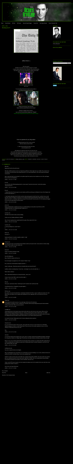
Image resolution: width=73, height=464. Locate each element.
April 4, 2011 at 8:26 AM (10, 345)
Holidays (39, 159)
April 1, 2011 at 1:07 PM (10, 246)
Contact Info (36, 23)
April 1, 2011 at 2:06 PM (10, 253)
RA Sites (13, 23)
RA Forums (19, 23)
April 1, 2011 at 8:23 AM (10, 187)
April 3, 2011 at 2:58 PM (10, 319)
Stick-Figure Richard (43, 23)
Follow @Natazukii (56, 43)
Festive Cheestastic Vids (53, 23)
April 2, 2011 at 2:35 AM (10, 278)
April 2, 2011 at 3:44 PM (10, 297)
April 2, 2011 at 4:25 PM (10, 306)
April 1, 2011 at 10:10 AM (11, 221)
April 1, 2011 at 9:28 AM (10, 209)
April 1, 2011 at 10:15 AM (11, 229)
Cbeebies (30, 159)
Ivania (6, 249)
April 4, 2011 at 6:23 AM (10, 331)
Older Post (48, 372)
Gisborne (34, 159)
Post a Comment (5, 370)
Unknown (6, 241)
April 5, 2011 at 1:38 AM (10, 368)
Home (2, 23)
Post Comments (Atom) (11, 375)
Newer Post (4, 372)
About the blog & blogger (27, 23)
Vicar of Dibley (44, 159)
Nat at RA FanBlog (8, 256)
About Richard (7, 23)
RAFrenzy (6, 291)
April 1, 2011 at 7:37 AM (10, 179)
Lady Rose (6, 212)
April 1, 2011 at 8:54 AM (10, 202)
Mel (5, 281)
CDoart (6, 300)
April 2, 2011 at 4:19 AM (10, 288)
